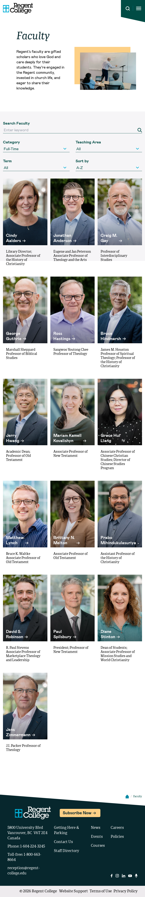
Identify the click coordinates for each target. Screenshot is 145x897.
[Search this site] (127, 8)
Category (11, 142)
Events (97, 837)
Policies (117, 837)
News (95, 828)
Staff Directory (66, 851)
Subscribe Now (77, 812)
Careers (117, 828)
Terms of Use (101, 891)
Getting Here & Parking (66, 830)
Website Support (73, 891)
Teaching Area (88, 142)
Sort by (82, 161)
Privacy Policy (125, 891)
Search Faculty (16, 123)
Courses (98, 846)
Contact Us (63, 842)
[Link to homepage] (16, 8)
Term (7, 161)
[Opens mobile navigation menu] (139, 8)
